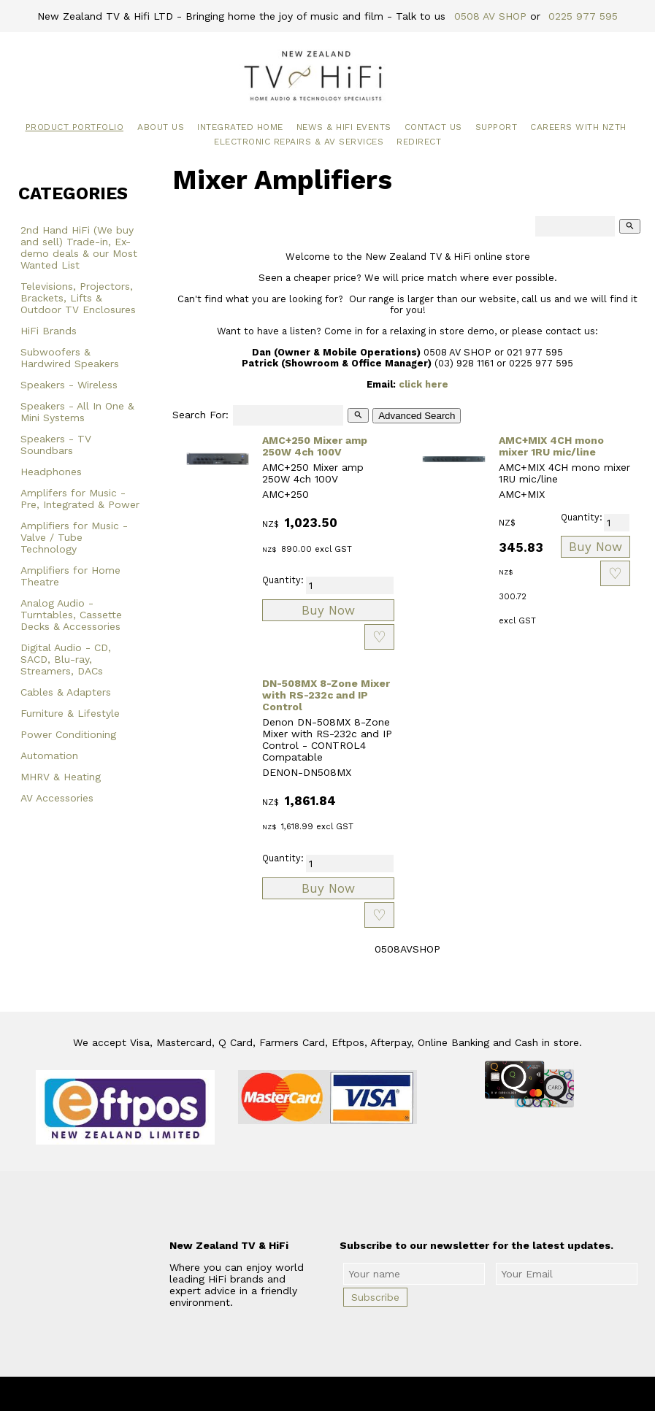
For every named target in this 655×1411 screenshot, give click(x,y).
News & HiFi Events (343, 127)
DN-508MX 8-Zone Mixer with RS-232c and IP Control (326, 694)
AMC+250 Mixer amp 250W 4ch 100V (314, 446)
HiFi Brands (48, 331)
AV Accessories (56, 798)
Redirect (419, 142)
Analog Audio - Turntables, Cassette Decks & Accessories (71, 614)
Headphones (51, 471)
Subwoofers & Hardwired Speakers (69, 357)
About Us (160, 127)
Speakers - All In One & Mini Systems (77, 411)
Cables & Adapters (65, 692)
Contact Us (433, 127)
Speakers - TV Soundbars (55, 444)
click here (423, 384)
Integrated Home (240, 127)
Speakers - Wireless (69, 385)
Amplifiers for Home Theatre (70, 576)
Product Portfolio (75, 127)
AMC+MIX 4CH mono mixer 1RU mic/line (551, 446)
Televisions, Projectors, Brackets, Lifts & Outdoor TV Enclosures (78, 297)
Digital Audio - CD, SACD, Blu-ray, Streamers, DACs (65, 659)
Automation (49, 755)
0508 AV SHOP (490, 16)
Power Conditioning (68, 734)
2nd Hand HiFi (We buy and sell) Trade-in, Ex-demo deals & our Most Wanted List (78, 247)
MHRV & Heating (60, 777)
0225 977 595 (583, 16)
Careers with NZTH (578, 127)
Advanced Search (416, 415)
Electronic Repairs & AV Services (298, 142)
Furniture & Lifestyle (70, 713)
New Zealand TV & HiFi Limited (366, 1394)
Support (496, 127)
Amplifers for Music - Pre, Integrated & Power (79, 498)
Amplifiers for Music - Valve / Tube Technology (74, 537)
